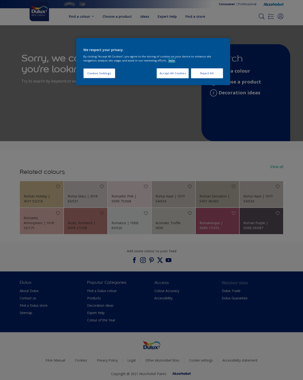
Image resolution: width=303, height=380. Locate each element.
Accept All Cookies (173, 73)
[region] (153, 61)
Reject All (207, 73)
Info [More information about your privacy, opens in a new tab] (172, 60)
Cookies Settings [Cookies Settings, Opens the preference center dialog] (99, 73)
